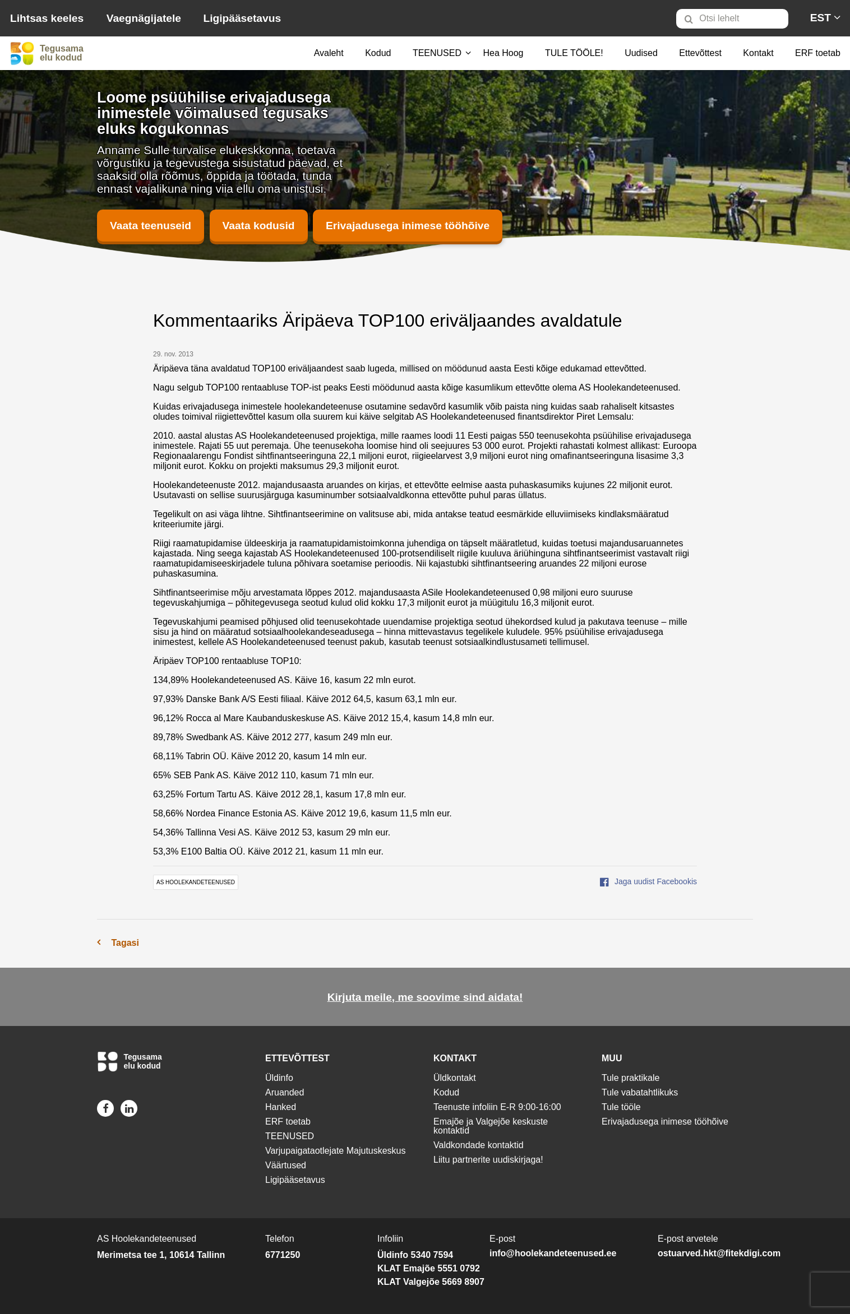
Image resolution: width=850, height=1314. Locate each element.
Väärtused (285, 1165)
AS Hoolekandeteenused (195, 882)
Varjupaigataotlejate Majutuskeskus (335, 1150)
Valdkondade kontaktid (478, 1145)
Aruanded (284, 1092)
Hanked (280, 1107)
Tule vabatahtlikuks (640, 1092)
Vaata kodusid (259, 225)
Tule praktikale (630, 1078)
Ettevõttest (700, 53)
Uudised (641, 53)
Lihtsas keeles (47, 18)
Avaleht (329, 53)
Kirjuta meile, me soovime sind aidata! (425, 997)
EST (820, 18)
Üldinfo (279, 1078)
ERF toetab (817, 53)
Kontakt (758, 53)
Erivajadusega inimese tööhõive (407, 225)
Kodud (378, 53)
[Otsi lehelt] (732, 19)
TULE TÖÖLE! (574, 53)
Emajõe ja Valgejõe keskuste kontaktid (490, 1126)
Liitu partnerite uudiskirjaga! (488, 1159)
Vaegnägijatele (144, 18)
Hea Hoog (503, 53)
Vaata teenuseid (150, 225)
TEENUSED (437, 53)
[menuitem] (737, 18)
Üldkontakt (454, 1078)
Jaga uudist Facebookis (648, 881)
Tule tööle (621, 1107)
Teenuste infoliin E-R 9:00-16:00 (497, 1107)
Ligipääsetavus (242, 18)
